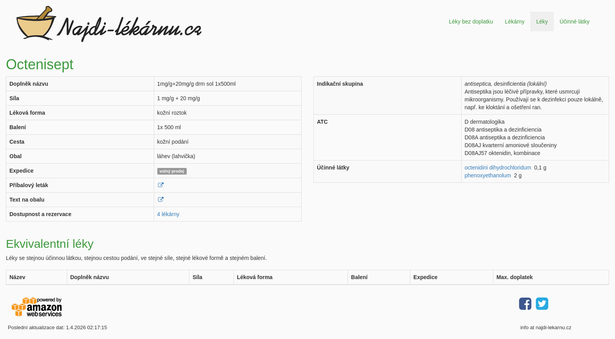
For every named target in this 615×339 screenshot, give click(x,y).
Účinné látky (575, 21)
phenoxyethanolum (488, 175)
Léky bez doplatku (471, 21)
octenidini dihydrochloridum (498, 167)
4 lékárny (168, 214)
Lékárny (514, 21)
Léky (542, 21)
